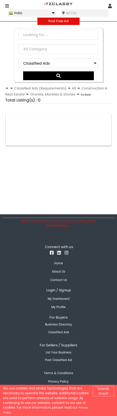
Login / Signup (58, 296)
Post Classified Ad (58, 366)
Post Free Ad (58, 21)
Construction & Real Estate (32, 93)
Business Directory (58, 331)
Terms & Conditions (58, 379)
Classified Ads (58, 338)
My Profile (58, 313)
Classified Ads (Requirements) (45, 87)
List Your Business (58, 358)
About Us (58, 277)
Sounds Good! (103, 391)
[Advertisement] (58, 134)
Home (58, 269)
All (83, 87)
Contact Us (58, 286)
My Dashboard (58, 305)
